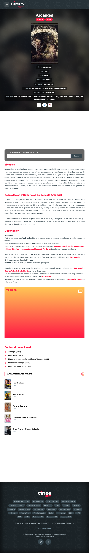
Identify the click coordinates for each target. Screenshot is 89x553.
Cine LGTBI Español (16, 505)
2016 (78, 513)
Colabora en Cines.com (65, 523)
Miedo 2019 (51, 509)
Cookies (44, 523)
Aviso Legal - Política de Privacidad (27, 523)
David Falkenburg (34, 97)
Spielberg (11, 509)
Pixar (57, 505)
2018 (27, 517)
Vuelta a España (52, 501)
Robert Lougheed (47, 99)
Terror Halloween (34, 505)
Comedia (40, 19)
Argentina (77, 509)
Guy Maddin (48, 84)
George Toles (47, 88)
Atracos (66, 505)
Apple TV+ (47, 505)
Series (51, 513)
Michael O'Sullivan (50, 97)
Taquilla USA (25, 513)
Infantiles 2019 (65, 509)
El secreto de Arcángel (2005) (20, 366)
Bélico (49, 19)
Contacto (52, 523)
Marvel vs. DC (38, 509)
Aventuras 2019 (24, 509)
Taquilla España (39, 513)
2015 (70, 513)
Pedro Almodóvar (68, 501)
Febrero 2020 (38, 501)
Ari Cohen (47, 249)
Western (76, 505)
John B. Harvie (60, 88)
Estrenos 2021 (66, 517)
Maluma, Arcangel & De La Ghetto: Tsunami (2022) (28, 359)
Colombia (12, 513)
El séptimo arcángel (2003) (19, 363)
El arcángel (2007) (15, 355)
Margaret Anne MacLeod (69, 97)
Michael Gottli (19, 97)
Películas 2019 (38, 517)
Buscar (76, 156)
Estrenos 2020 (52, 517)
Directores (61, 513)
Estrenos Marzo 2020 (21, 501)
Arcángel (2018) (14, 352)
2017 (19, 517)
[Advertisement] (44, 128)
